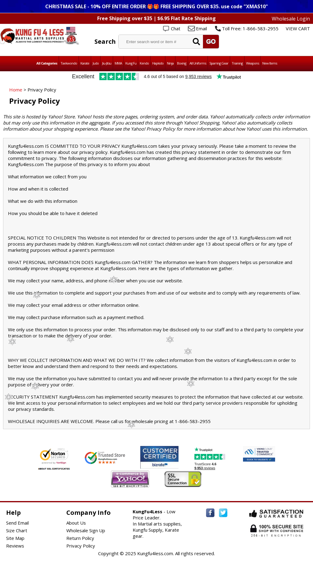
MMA (118, 63)
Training (237, 63)
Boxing (181, 63)
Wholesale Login (291, 18)
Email (201, 28)
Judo (96, 63)
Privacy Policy (80, 546)
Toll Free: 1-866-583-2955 (250, 28)
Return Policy (80, 538)
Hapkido (158, 63)
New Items (269, 63)
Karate (84, 63)
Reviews (15, 546)
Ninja (170, 63)
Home (15, 90)
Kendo (144, 63)
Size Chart (16, 530)
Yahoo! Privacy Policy (153, 129)
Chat (175, 28)
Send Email (17, 523)
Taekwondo (69, 63)
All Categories (46, 63)
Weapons (252, 63)
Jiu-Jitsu (106, 63)
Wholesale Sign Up (85, 530)
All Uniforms (198, 63)
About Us (76, 523)
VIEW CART (298, 28)
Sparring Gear (218, 63)
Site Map (15, 538)
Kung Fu (130, 63)
